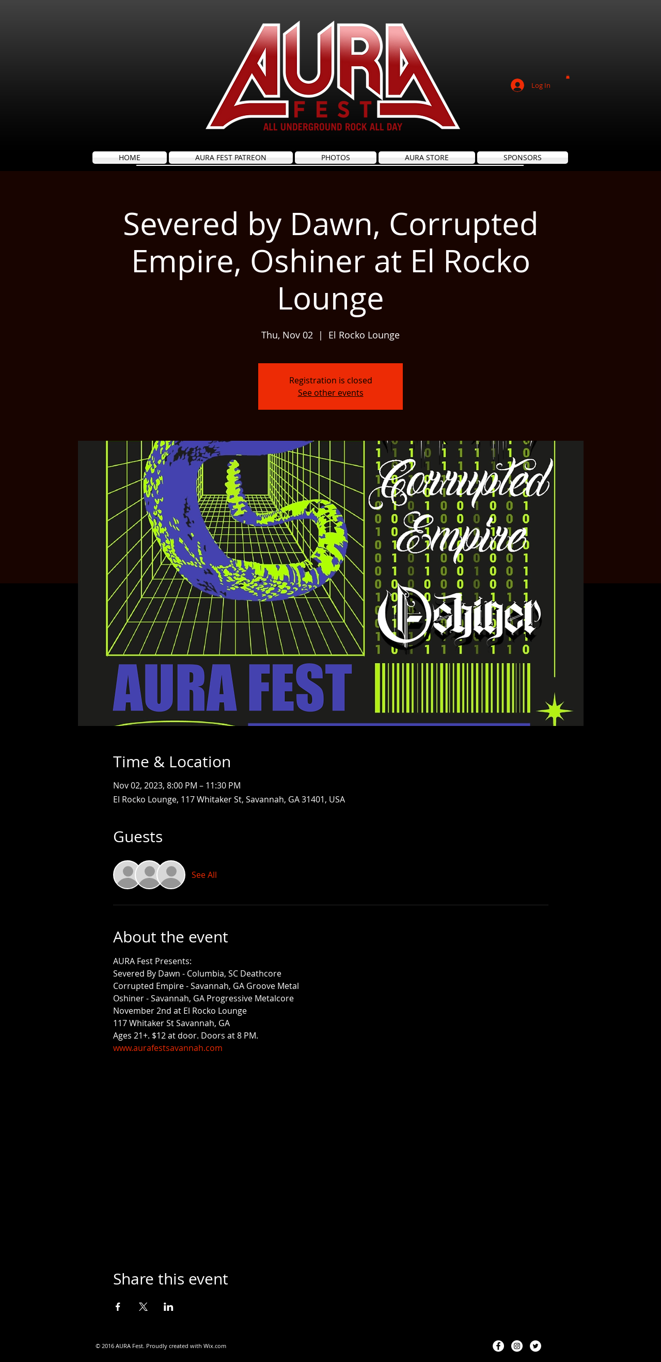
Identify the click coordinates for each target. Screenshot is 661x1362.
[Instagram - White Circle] (517, 1346)
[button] (568, 76)
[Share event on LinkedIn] (169, 1307)
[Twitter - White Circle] (535, 1346)
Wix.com (214, 1346)
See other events (331, 392)
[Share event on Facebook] (118, 1307)
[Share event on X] (143, 1307)
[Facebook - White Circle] (498, 1346)
